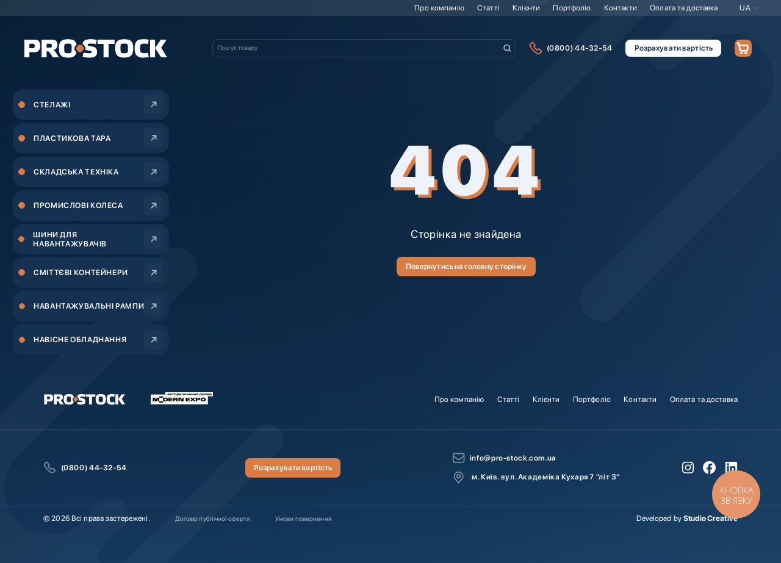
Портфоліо (572, 7)
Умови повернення (303, 519)
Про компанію (439, 7)
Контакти (620, 7)
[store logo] (96, 48)
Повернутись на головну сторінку (466, 266)
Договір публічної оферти (213, 519)
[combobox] (364, 48)
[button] (749, 7)
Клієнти (526, 7)
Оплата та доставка (684, 7)
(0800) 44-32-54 (580, 47)
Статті (488, 7)
